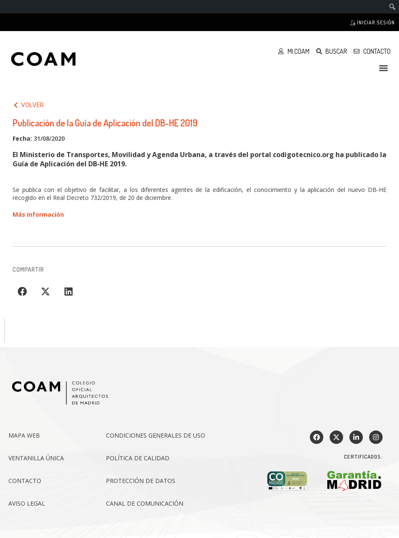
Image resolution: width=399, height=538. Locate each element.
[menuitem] (392, 6)
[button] (384, 68)
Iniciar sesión (372, 22)
